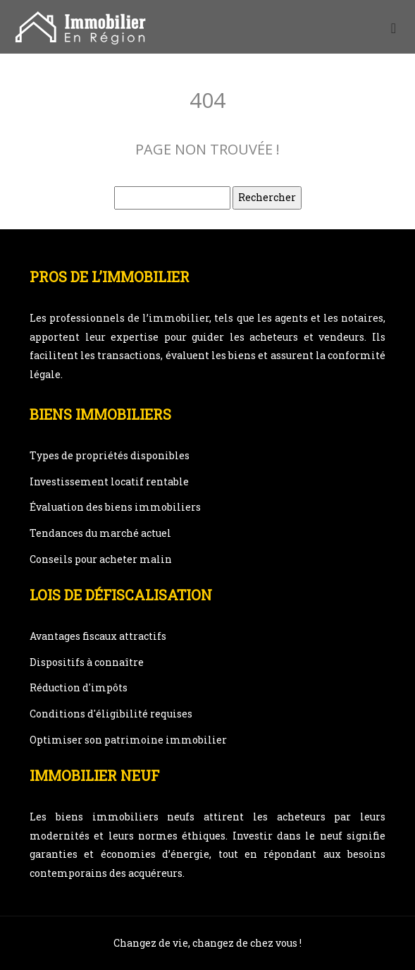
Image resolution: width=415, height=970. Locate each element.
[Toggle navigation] (393, 27)
